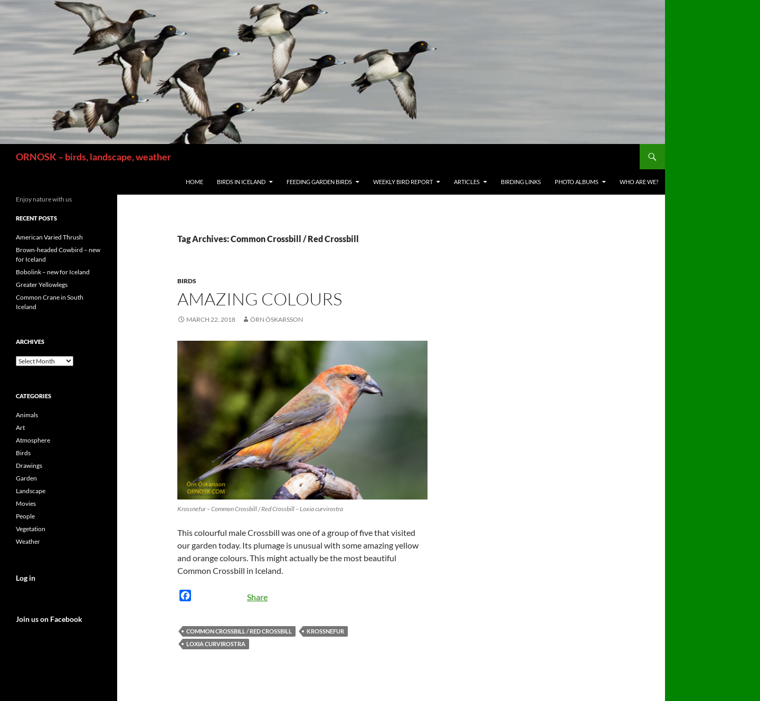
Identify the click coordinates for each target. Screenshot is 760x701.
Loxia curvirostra (215, 643)
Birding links (521, 181)
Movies (26, 503)
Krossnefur (325, 631)
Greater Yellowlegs (42, 285)
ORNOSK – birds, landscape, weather (93, 156)
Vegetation (30, 529)
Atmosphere (33, 440)
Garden (26, 478)
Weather (28, 541)
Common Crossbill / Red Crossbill (239, 631)
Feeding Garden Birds (319, 181)
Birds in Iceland (241, 181)
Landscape (30, 491)
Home (194, 181)
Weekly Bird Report (403, 181)
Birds (186, 281)
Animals (27, 415)
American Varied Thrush (49, 237)
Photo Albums (576, 181)
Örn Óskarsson (276, 319)
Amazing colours (259, 299)
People (25, 516)
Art (20, 427)
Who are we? (639, 181)
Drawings (29, 465)
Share (257, 597)
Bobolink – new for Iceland (53, 272)
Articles (467, 181)
